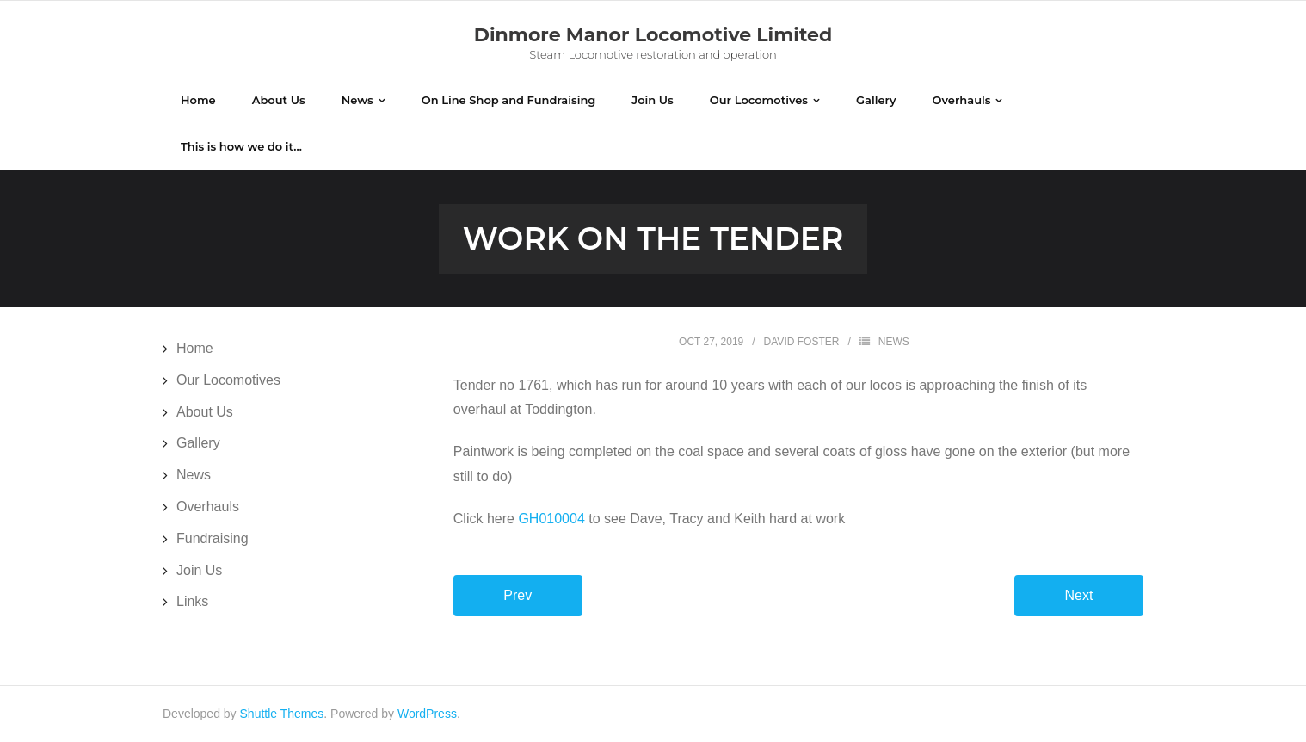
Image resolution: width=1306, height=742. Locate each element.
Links (192, 601)
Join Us (199, 570)
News (893, 342)
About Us (204, 412)
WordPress (427, 713)
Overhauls (207, 506)
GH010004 (551, 518)
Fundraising (212, 538)
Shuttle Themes (282, 713)
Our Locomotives (228, 380)
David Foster (802, 342)
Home (194, 348)
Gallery (198, 443)
